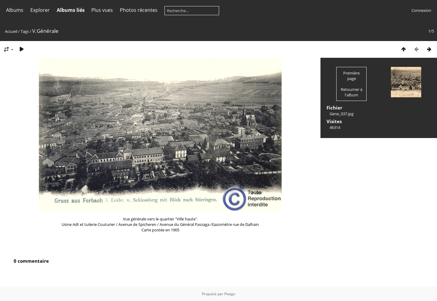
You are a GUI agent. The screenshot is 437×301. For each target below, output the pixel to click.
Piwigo (229, 293)
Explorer (40, 10)
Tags (25, 31)
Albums (14, 10)
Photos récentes (139, 10)
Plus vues (102, 10)
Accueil (11, 31)
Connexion (421, 10)
